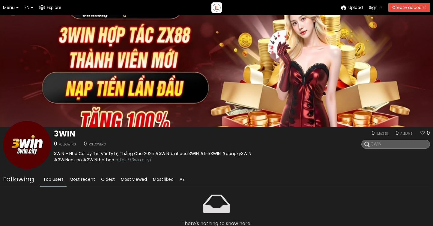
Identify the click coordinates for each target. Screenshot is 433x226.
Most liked (163, 179)
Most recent (82, 179)
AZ (182, 179)
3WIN (64, 133)
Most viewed (134, 179)
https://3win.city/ (133, 160)
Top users (53, 179)
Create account (409, 7)
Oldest (108, 179)
